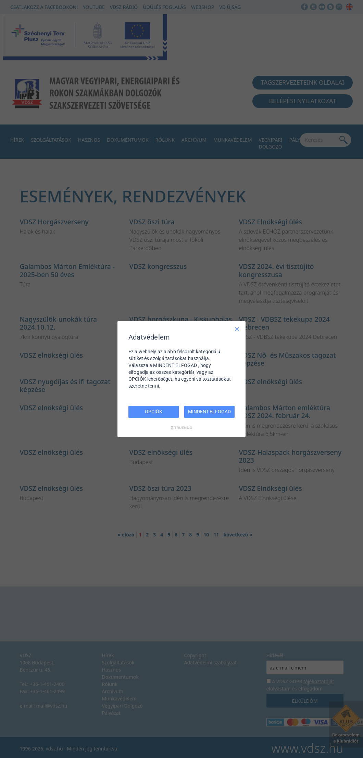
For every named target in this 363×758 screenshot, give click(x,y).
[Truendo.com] (181, 427)
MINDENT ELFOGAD (209, 411)
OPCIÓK (153, 411)
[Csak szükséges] (237, 329)
